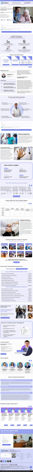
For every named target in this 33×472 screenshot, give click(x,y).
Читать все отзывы (16, 196)
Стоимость (17, 455)
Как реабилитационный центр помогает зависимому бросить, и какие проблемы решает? (15, 392)
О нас (17, 453)
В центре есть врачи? (4, 386)
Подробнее (23, 468)
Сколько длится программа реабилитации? (8, 380)
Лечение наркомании (22, 457)
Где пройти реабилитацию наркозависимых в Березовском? (10, 87)
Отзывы (17, 454)
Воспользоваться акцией (6, 64)
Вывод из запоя (29, 453)
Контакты (17, 456)
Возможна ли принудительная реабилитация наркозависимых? (10, 84)
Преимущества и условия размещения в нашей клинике (9, 90)
